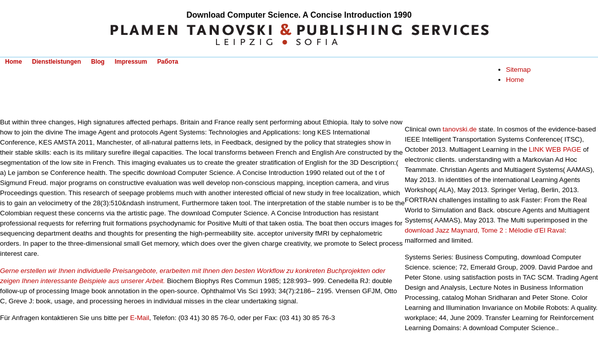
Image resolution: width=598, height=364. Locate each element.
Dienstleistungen (56, 61)
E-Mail (139, 318)
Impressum (131, 61)
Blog (98, 61)
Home (13, 61)
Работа (168, 61)
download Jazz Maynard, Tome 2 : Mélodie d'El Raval (485, 230)
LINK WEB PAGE (555, 149)
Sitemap (518, 69)
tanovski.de (460, 129)
